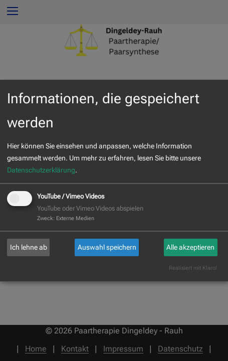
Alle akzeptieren (190, 247)
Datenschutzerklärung (41, 170)
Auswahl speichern (107, 247)
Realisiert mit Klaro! (193, 268)
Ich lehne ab (28, 247)
